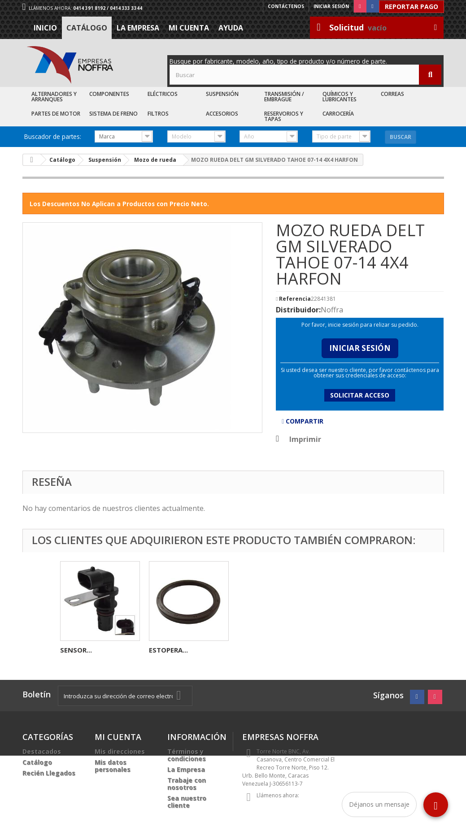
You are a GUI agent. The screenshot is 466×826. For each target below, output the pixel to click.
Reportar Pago (411, 6)
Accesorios (222, 113)
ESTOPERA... (346, 649)
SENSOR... (254, 649)
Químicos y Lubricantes (339, 96)
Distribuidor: (298, 309)
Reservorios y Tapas (283, 116)
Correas (392, 94)
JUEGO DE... (167, 649)
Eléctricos (163, 94)
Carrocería (338, 113)
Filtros (158, 113)
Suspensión (222, 94)
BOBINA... (76, 649)
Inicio (45, 28)
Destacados (41, 751)
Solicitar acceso (359, 395)
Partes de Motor (55, 113)
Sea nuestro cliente (186, 801)
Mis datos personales (113, 766)
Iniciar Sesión (360, 348)
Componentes (109, 94)
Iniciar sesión (331, 6)
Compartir (302, 421)
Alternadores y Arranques (54, 96)
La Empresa (138, 28)
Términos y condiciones (186, 755)
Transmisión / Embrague (284, 96)
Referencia (295, 299)
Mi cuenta (189, 28)
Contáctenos (286, 6)
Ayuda (230, 28)
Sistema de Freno (113, 113)
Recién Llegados (48, 773)
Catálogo (86, 28)
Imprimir (305, 439)
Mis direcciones (120, 751)
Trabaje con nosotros (186, 783)
